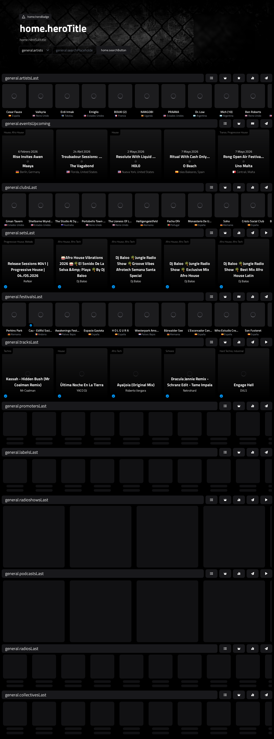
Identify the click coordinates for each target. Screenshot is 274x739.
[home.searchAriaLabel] (74, 50)
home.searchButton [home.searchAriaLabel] (113, 50)
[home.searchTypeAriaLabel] (35, 50)
